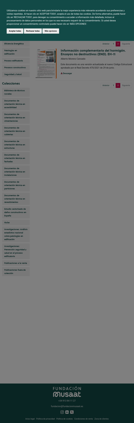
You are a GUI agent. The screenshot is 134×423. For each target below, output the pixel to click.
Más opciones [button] (51, 31)
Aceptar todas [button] (15, 31)
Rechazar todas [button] (33, 31)
